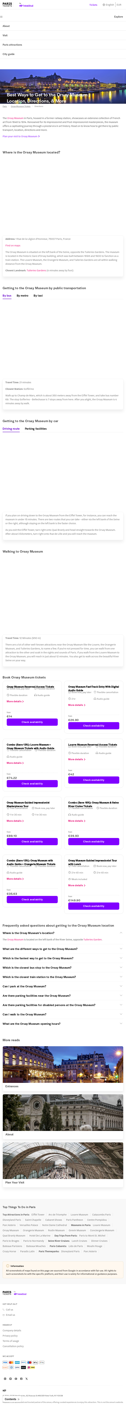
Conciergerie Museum (102, 1230)
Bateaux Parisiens (12, 1246)
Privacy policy (10, 1335)
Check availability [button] (32, 722)
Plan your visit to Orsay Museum (21, 136)
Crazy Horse (9, 1251)
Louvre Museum (79, 1214)
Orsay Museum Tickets (21, 106)
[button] (63, 933)
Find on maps (12, 245)
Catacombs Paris (101, 1214)
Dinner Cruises (99, 1240)
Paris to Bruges (11, 1240)
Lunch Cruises (79, 1240)
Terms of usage (11, 1340)
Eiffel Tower (38, 1214)
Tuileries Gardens (36, 270)
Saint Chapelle (33, 1219)
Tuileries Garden (93, 939)
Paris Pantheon (74, 1219)
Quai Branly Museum (14, 1235)
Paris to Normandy (33, 1240)
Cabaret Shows (53, 1219)
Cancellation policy (13, 1346)
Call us (9, 1309)
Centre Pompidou (97, 1219)
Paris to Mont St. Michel (92, 1235)
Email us (10, 1314)
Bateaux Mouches (36, 1246)
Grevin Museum (77, 1230)
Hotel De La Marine (39, 1235)
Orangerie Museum (33, 1230)
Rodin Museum (56, 1230)
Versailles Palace (29, 1225)
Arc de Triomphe (58, 1214)
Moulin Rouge (94, 1246)
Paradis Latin (27, 1251)
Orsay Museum (15, 118)
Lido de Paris (76, 1246)
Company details (12, 1330)
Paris (5, 106)
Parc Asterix (9, 1225)
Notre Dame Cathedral (54, 1225)
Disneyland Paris (12, 1219)
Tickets (93, 4)
